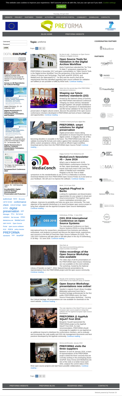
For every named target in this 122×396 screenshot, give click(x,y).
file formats (15, 217)
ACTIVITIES (49, 17)
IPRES (23, 217)
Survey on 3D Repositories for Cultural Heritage (14, 83)
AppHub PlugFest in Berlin (72, 189)
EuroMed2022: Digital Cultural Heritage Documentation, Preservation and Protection (14, 191)
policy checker (19, 229)
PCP (4, 229)
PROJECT (18, 17)
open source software (16, 226)
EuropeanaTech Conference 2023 (14, 170)
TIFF (13, 235)
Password (6, 44)
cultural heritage (15, 205)
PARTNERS (29, 17)
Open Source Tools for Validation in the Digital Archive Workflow (74, 62)
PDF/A (10, 229)
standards (6, 235)
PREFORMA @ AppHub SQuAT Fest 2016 (74, 317)
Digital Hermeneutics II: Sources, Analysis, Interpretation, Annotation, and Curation (14, 113)
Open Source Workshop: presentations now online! (75, 285)
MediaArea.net (8, 220)
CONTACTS (105, 17)
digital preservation (11, 209)
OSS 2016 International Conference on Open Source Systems (73, 221)
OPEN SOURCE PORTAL (65, 17)
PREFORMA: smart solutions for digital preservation (71, 127)
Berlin (15, 199)
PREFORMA (11, 232)
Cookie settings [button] (109, 3)
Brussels (22, 199)
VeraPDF (20, 235)
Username (6, 41)
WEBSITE (8, 17)
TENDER (39, 17)
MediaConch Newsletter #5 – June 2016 (74, 158)
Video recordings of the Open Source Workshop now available (74, 254)
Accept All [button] (61, 6)
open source (7, 223)
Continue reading (77, 81)
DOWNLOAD (94, 17)
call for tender (7, 202)
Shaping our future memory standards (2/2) (74, 94)
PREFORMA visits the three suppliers (73, 347)
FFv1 (12, 214)
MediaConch (20, 220)
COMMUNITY (82, 17)
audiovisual (7, 199)
